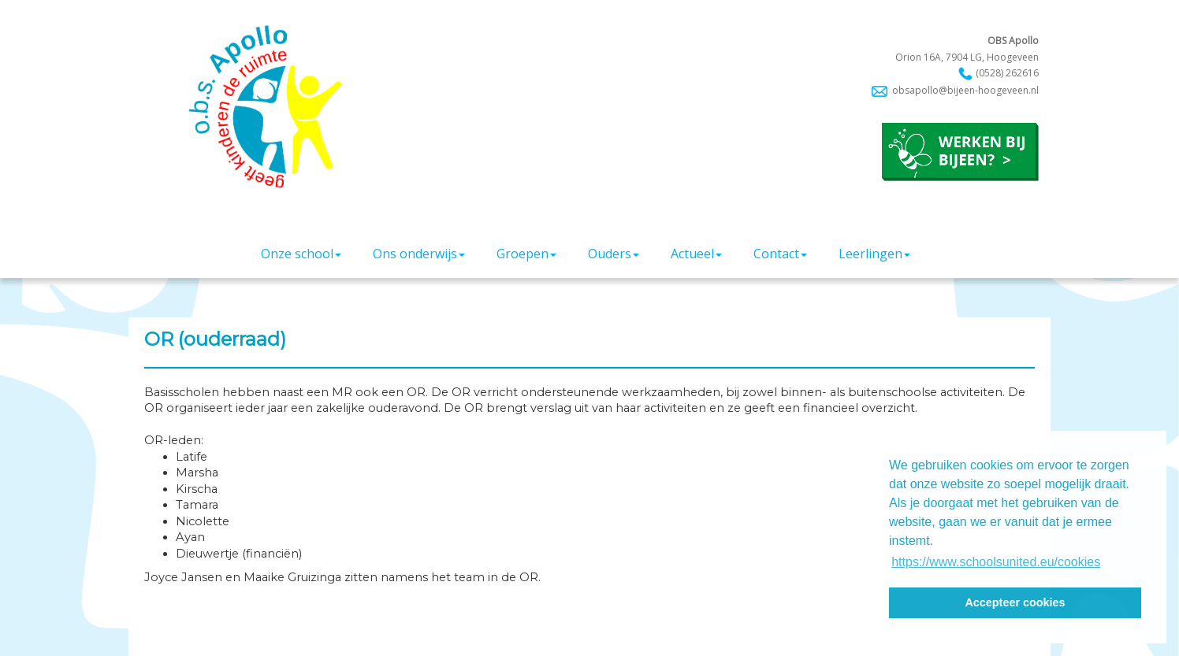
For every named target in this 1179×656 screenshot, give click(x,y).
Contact (780, 253)
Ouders (613, 253)
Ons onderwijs (419, 253)
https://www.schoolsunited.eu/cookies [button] (995, 562)
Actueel (696, 253)
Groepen (526, 253)
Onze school (301, 253)
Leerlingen (874, 253)
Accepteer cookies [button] (1015, 602)
